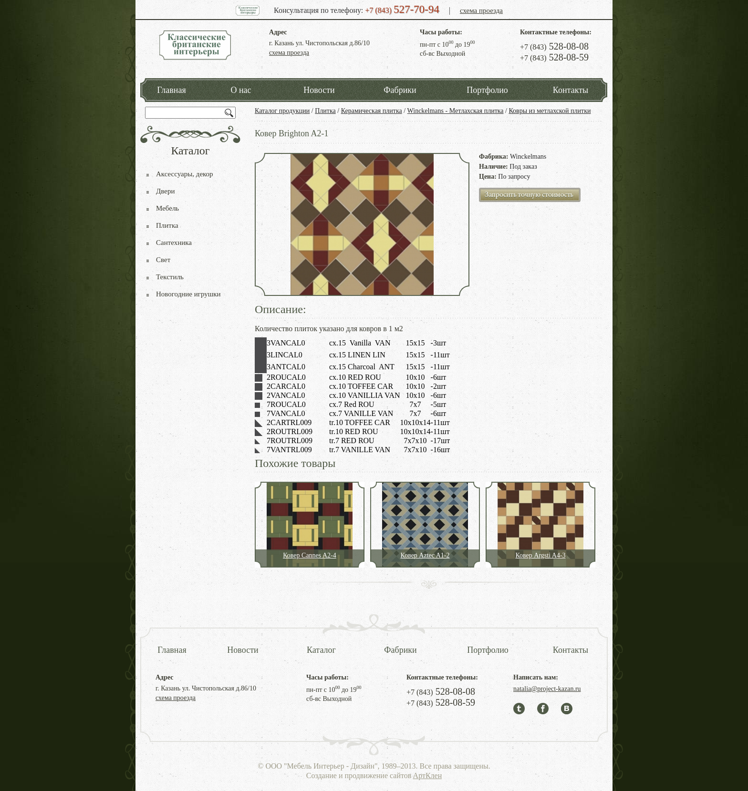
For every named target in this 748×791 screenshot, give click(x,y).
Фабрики (400, 90)
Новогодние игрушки (188, 294)
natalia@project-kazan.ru (547, 688)
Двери (165, 191)
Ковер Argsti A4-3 (540, 555)
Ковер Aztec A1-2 (424, 555)
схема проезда (481, 10)
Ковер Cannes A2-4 (309, 555)
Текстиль (170, 277)
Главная (171, 90)
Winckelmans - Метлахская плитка (455, 110)
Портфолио (487, 90)
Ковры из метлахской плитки (550, 110)
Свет (163, 260)
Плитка (325, 110)
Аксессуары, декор (184, 174)
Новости (318, 90)
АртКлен (427, 775)
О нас (240, 90)
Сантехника (174, 242)
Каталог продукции (282, 110)
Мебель (167, 208)
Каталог (321, 650)
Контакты (570, 90)
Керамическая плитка (371, 110)
